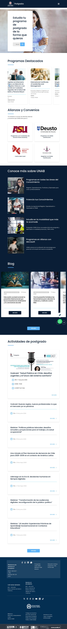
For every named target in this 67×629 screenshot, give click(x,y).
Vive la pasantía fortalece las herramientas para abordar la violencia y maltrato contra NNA (44, 300)
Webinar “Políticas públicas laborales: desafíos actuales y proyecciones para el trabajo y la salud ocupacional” (32, 429)
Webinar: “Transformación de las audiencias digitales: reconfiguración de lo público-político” (31, 501)
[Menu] (58, 4)
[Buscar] (19, 44)
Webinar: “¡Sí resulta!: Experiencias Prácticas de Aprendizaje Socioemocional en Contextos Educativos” (30, 525)
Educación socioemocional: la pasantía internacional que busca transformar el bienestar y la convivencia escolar (15, 300)
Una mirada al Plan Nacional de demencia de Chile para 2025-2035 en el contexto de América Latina (32, 454)
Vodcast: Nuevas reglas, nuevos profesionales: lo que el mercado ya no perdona (33, 405)
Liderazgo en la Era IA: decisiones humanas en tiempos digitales (30, 478)
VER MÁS (14, 313)
